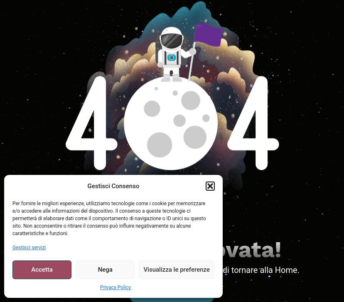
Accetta (42, 269)
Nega (105, 269)
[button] (210, 186)
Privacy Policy (115, 287)
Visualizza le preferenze (176, 269)
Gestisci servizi (29, 247)
